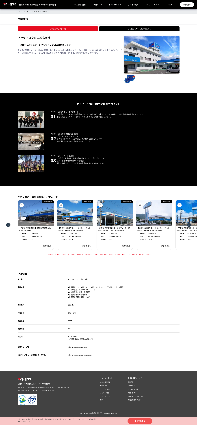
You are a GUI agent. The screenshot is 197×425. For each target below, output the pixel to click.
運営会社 (131, 382)
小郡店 (117, 254)
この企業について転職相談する (139, 29)
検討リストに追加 (21, 205)
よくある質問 (133, 5)
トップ (20, 12)
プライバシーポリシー (135, 389)
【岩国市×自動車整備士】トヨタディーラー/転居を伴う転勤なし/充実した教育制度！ (114, 229)
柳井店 (111, 254)
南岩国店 (88, 254)
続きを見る (47, 246)
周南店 (148, 254)
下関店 (57, 254)
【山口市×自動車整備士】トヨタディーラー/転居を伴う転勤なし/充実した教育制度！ (153, 229)
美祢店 (134, 254)
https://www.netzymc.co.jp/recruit (80, 355)
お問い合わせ (132, 393)
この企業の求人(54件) (58, 29)
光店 (128, 254)
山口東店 (71, 254)
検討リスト (97, 5)
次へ (189, 225)
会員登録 (187, 5)
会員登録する (140, 421)
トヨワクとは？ (115, 5)
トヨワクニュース (152, 5)
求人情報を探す (80, 5)
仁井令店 (49, 254)
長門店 (141, 254)
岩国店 (64, 254)
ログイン (168, 5)
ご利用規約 (131, 386)
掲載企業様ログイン (134, 400)
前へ (8, 225)
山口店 (95, 254)
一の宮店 (103, 254)
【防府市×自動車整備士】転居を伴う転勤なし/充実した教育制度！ (35, 229)
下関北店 (80, 254)
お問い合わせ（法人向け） (136, 396)
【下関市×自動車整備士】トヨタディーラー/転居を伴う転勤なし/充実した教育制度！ (74, 229)
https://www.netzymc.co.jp (77, 347)
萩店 (123, 254)
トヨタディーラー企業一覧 (31, 12)
